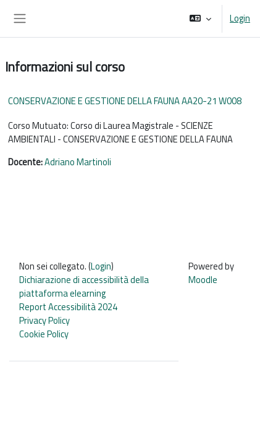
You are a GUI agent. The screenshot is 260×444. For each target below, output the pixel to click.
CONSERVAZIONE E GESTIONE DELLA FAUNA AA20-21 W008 (124, 101)
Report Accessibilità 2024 (68, 307)
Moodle (202, 280)
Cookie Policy (44, 334)
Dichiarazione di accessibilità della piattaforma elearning (84, 286)
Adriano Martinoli (77, 162)
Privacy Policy (44, 320)
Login (240, 18)
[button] (200, 18)
